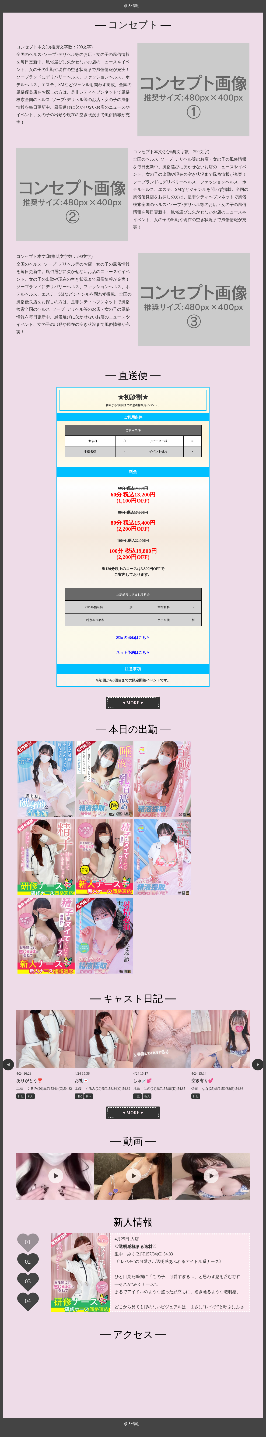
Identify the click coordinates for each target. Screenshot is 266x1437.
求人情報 (131, 6)
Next (258, 1064)
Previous (8, 1064)
